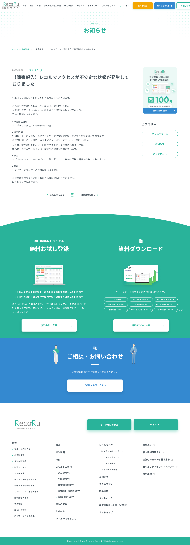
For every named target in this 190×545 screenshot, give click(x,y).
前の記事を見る (57, 195)
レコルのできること (66, 518)
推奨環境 (103, 491)
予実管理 (18, 504)
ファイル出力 (20, 473)
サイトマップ (106, 512)
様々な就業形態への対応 (25, 479)
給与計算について (66, 497)
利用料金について (66, 485)
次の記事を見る (88, 195)
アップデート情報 (109, 469)
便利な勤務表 (20, 461)
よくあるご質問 (108, 6)
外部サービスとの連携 (24, 516)
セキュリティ (93, 6)
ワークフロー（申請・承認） (27, 491)
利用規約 (147, 474)
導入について (64, 473)
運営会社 (147, 445)
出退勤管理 (19, 455)
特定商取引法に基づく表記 (113, 505)
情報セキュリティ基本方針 (156, 459)
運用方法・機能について (69, 491)
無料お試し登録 (49, 325)
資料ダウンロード (165, 6)
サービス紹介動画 (109, 425)
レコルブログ (106, 445)
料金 (38, 6)
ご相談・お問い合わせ (95, 385)
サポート (81, 6)
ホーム (15, 49)
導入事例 (60, 452)
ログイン (125, 6)
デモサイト (155, 425)
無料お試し (143, 6)
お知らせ (26, 49)
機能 (31, 6)
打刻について (64, 479)
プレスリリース (160, 134)
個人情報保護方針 (152, 452)
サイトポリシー (107, 498)
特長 (24, 6)
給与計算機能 (20, 510)
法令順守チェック (22, 497)
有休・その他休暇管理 (24, 485)
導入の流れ (68, 6)
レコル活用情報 (108, 463)
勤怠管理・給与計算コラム (113, 451)
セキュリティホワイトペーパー (159, 466)
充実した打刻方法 (22, 449)
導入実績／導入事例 (52, 6)
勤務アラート (20, 467)
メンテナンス (33, 70)
